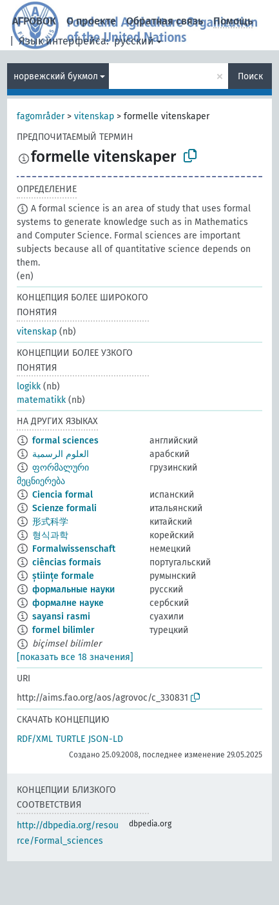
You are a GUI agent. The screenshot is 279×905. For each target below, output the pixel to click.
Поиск (250, 76)
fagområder (40, 116)
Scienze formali (64, 508)
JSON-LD (105, 739)
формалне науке (68, 603)
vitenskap (94, 116)
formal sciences (65, 440)
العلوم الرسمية (60, 454)
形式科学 (50, 521)
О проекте (91, 21)
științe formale (63, 575)
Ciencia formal (62, 494)
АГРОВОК (34, 21)
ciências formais (66, 562)
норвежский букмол (56, 76)
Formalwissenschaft (73, 548)
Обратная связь (164, 21)
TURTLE (70, 739)
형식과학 (50, 535)
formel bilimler (63, 630)
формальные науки (73, 589)
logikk (29, 386)
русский (134, 41)
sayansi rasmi (61, 616)
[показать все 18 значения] (75, 657)
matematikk (41, 399)
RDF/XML (35, 739)
